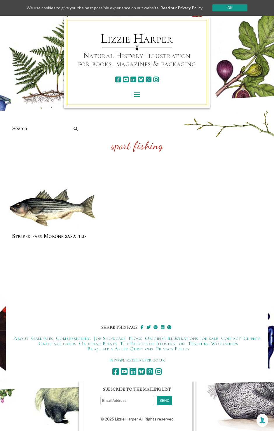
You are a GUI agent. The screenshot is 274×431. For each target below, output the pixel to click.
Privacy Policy (173, 348)
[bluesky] (141, 80)
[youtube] (125, 80)
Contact (231, 338)
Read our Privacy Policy (181, 7)
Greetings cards (57, 343)
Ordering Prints (98, 343)
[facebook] (118, 80)
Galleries (42, 338)
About (20, 338)
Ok (229, 8)
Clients (252, 338)
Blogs (135, 338)
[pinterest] (148, 80)
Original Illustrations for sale (181, 338)
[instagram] (156, 80)
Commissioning (73, 338)
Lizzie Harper (137, 38)
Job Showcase (109, 338)
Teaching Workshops (213, 343)
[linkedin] (133, 80)
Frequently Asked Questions (120, 348)
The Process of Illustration (152, 343)
